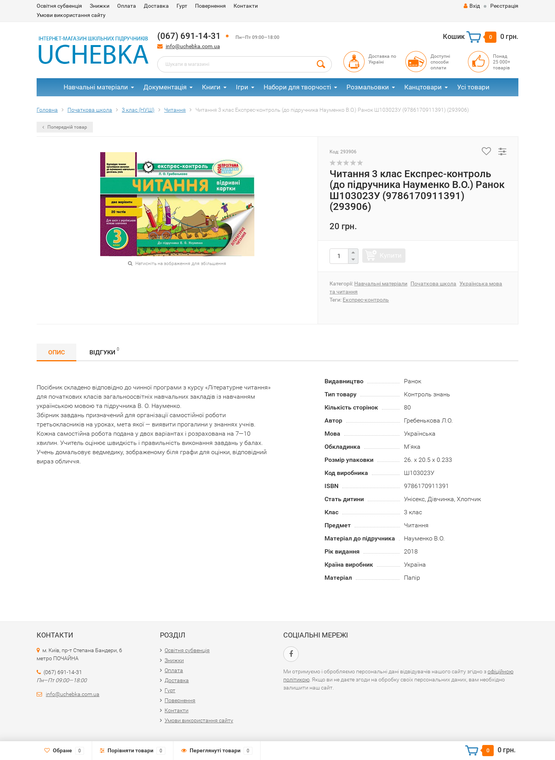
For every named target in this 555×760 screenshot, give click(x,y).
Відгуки (104, 351)
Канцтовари (423, 87)
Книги (211, 87)
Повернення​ (210, 6)
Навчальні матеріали (96, 87)
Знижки (99, 6)
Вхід (472, 6)
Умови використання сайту (71, 15)
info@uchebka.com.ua (193, 46)
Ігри (242, 87)
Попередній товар (64, 127)
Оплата (126, 6)
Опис (56, 352)
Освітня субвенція (59, 6)
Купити (391, 255)
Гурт (182, 6)
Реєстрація (504, 6)
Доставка (156, 6)
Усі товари (473, 87)
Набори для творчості (297, 87)
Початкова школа (433, 283)
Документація (165, 87)
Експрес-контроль (366, 300)
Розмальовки (367, 87)
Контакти (246, 6)
